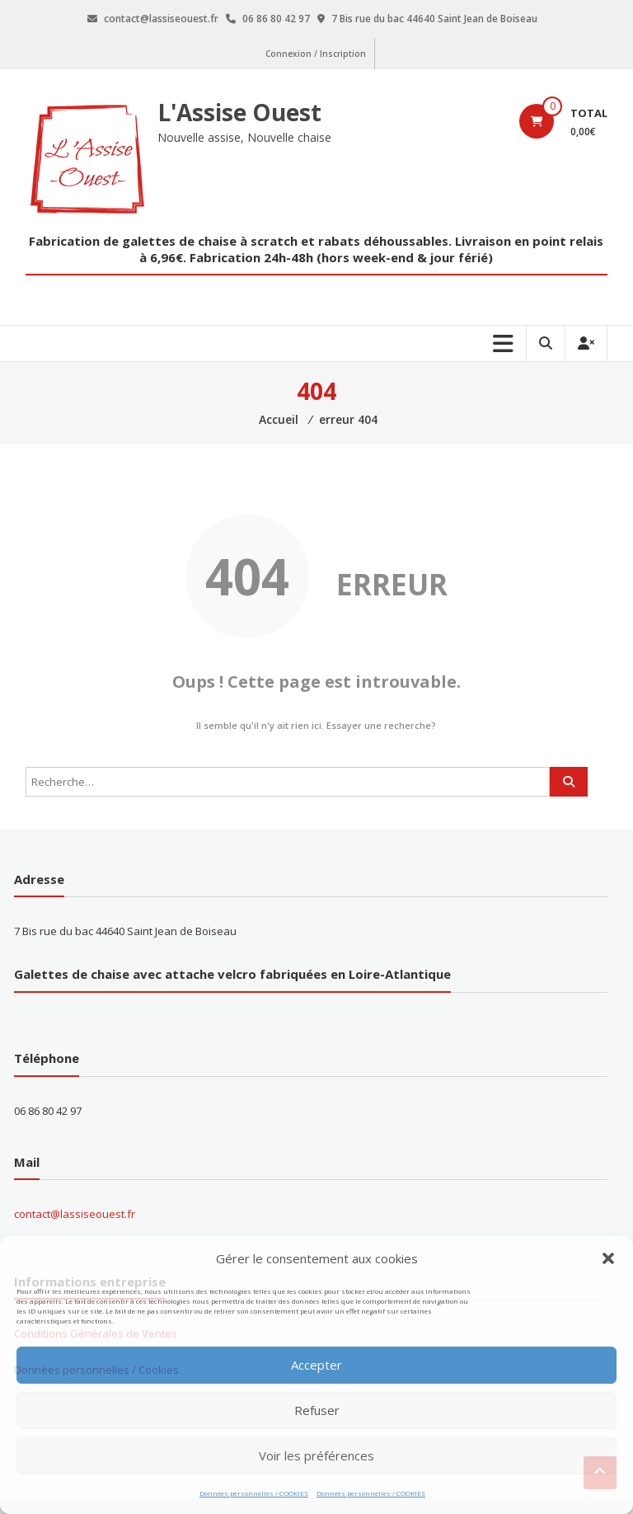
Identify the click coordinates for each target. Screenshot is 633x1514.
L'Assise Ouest (239, 112)
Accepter (316, 1364)
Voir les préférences (316, 1455)
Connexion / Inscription (315, 53)
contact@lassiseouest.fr (74, 1213)
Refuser (317, 1410)
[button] (608, 1258)
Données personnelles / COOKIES (253, 1493)
